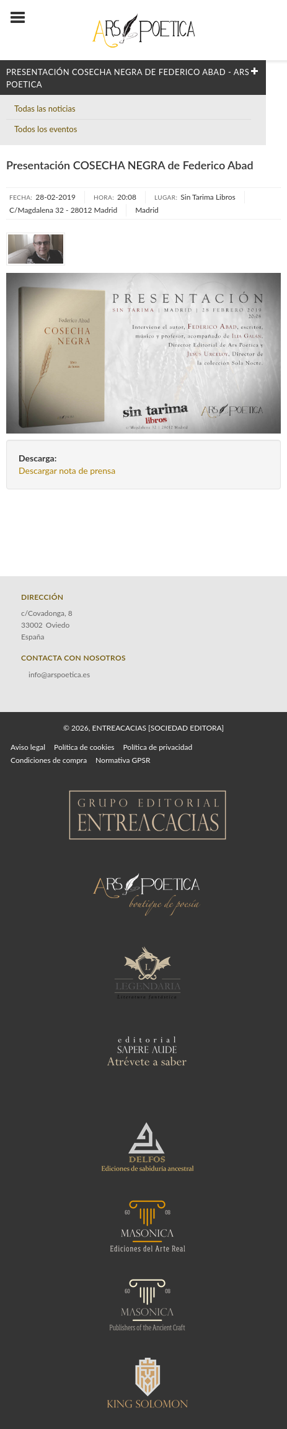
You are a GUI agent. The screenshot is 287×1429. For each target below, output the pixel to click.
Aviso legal (28, 747)
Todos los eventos (45, 129)
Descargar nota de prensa (67, 470)
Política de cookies (84, 747)
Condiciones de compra (49, 760)
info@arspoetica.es (59, 674)
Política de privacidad (157, 747)
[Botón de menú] (22, 18)
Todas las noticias (45, 109)
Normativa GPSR (122, 760)
